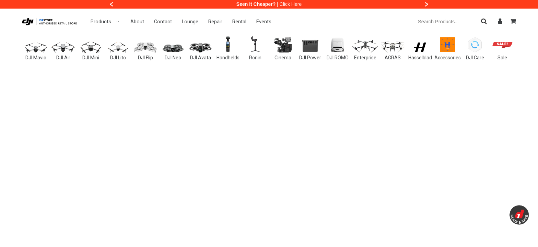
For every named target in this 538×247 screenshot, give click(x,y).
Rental (239, 22)
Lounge (190, 22)
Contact (163, 22)
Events (263, 22)
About (137, 22)
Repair (215, 22)
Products (105, 22)
